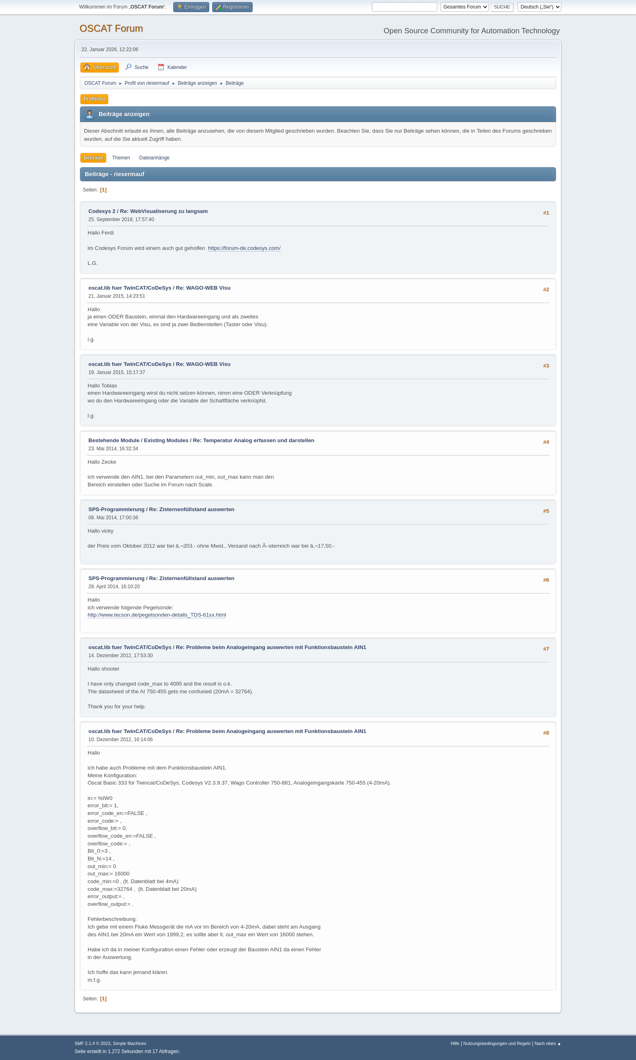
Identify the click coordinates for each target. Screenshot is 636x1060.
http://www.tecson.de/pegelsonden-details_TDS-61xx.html (157, 615)
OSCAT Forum (111, 28)
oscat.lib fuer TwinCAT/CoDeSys (130, 288)
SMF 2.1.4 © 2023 (92, 1043)
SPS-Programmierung (116, 509)
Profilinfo (94, 99)
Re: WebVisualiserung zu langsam (164, 211)
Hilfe (455, 1043)
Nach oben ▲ (548, 1043)
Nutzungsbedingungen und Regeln (497, 1043)
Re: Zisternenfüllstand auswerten (191, 509)
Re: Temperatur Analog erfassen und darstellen (253, 440)
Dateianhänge (154, 158)
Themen (121, 158)
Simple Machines (129, 1043)
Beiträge (93, 158)
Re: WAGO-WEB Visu (203, 288)
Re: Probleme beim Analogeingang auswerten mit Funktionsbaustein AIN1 (271, 647)
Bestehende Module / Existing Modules (138, 440)
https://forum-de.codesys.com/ (244, 248)
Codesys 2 (102, 211)
